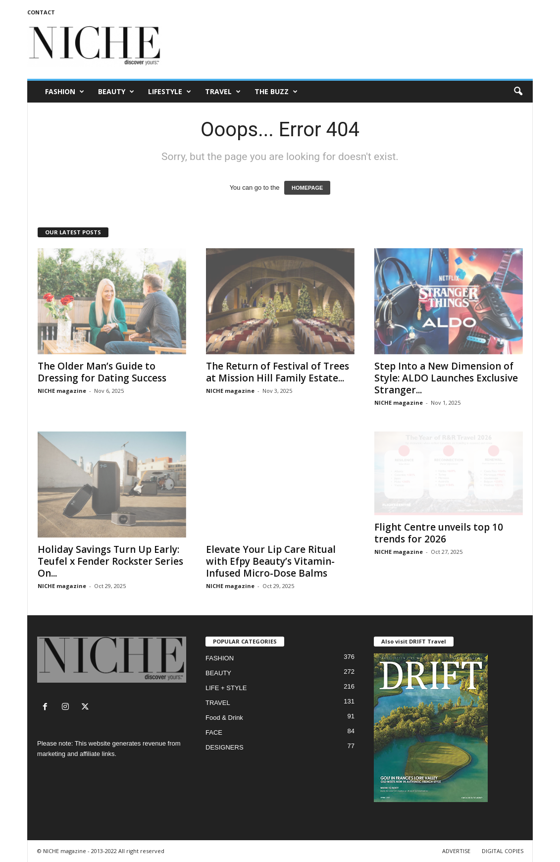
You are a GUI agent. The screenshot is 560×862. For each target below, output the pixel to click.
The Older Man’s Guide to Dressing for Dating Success (102, 372)
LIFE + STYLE (226, 688)
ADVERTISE (456, 851)
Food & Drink (224, 717)
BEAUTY (116, 92)
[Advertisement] (352, 46)
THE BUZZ (276, 92)
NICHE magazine (62, 390)
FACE (213, 732)
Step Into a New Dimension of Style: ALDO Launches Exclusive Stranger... (446, 378)
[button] (518, 92)
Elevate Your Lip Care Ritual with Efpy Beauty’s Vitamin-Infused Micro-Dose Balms (271, 561)
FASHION (64, 92)
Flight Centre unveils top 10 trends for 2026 (438, 533)
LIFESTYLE (169, 92)
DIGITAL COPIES (502, 851)
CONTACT (41, 12)
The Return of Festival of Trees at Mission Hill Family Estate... (277, 372)
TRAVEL (223, 92)
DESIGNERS (224, 747)
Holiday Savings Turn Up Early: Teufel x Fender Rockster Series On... (110, 561)
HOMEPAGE (307, 188)
